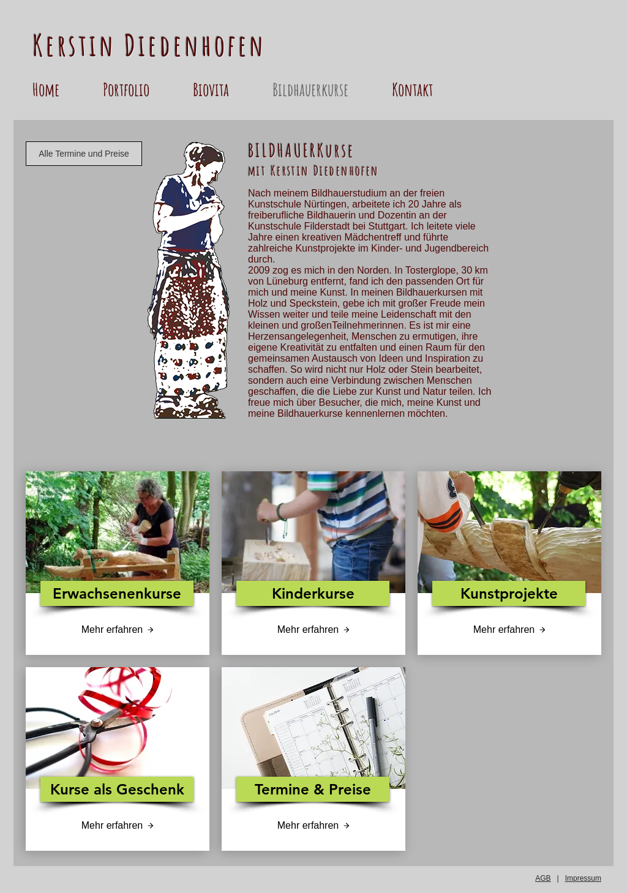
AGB (542, 878)
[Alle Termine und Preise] (84, 153)
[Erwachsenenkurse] (116, 593)
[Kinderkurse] (312, 593)
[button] (142, 89)
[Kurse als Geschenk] (116, 789)
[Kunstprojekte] (508, 593)
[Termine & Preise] (312, 789)
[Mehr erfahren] (117, 630)
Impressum (583, 878)
